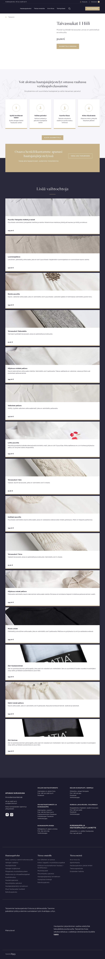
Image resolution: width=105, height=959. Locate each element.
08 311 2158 (19, 2)
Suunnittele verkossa (68, 46)
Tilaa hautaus (92, 8)
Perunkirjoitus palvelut (13, 884)
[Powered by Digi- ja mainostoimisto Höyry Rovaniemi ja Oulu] (10, 955)
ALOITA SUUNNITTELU (52, 137)
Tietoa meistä (76, 856)
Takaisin (11, 17)
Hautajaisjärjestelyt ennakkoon (16, 887)
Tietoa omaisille (39, 8)
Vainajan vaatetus (11, 864)
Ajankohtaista (75, 864)
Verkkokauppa (75, 798)
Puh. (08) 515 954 (75, 794)
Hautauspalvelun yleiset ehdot (81, 867)
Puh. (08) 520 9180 (76, 811)
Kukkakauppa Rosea (46, 827)
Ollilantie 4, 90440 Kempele (79, 792)
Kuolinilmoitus (10, 878)
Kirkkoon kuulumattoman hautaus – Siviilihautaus (51, 868)
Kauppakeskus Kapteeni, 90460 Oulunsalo (84, 809)
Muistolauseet (43, 872)
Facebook (41, 796)
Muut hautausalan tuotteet (15, 890)
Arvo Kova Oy (75, 861)
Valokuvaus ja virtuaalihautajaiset (17, 875)
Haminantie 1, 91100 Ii (45, 811)
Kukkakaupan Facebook (46, 817)
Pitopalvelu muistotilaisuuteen (16, 873)
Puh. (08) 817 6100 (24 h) (46, 813)
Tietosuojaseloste (76, 870)
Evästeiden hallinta (77, 873)
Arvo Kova (50, 8)
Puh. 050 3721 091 (43, 832)
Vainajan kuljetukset (12, 870)
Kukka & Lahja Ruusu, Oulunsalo (84, 806)
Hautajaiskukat (10, 867)
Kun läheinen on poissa (46, 861)
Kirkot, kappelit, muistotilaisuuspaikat (51, 864)
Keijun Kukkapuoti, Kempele (81, 789)
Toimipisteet (61, 8)
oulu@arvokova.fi (11, 804)
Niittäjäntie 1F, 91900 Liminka (47, 830)
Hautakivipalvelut (11, 881)
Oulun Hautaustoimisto (48, 789)
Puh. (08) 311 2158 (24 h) (45, 794)
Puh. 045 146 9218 (76, 834)
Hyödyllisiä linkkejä (45, 881)
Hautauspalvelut (25, 8)
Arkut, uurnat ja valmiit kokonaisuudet (19, 861)
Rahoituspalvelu (11, 893)
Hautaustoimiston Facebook (47, 815)
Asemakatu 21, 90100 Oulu (46, 792)
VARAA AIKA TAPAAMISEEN (80, 156)
